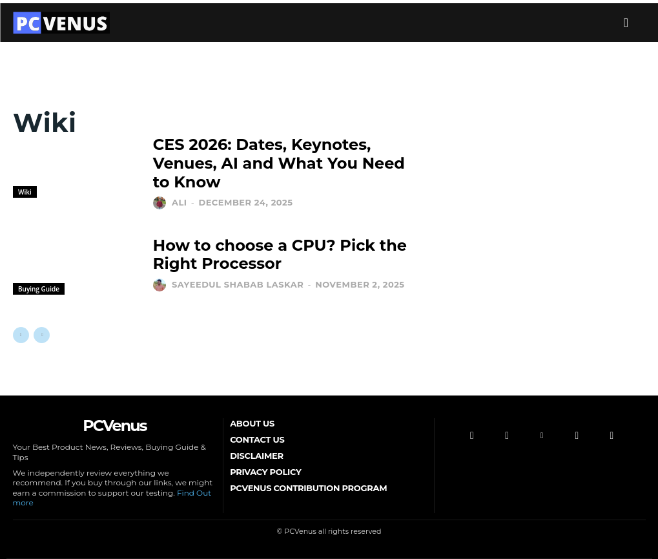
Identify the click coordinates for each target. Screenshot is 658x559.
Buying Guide (38, 288)
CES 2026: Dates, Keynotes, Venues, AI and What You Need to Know (279, 163)
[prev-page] (21, 335)
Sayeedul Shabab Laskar (237, 284)
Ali (179, 202)
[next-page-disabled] (42, 335)
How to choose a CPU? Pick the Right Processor (280, 254)
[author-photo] (161, 202)
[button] (626, 22)
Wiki (25, 191)
